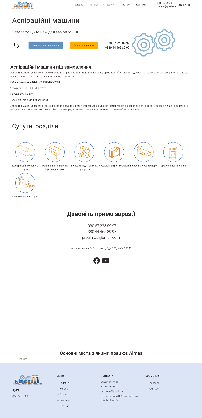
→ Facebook (151, 382)
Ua (181, 5)
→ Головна (77, 4)
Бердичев (22, 359)
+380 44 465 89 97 (117, 47)
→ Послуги (108, 4)
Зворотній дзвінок (84, 45)
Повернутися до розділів (46, 45)
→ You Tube (151, 387)
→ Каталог (92, 4)
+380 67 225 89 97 (166, 3)
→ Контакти (139, 4)
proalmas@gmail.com (166, 6)
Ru (188, 5)
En (184, 5)
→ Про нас (124, 4)
